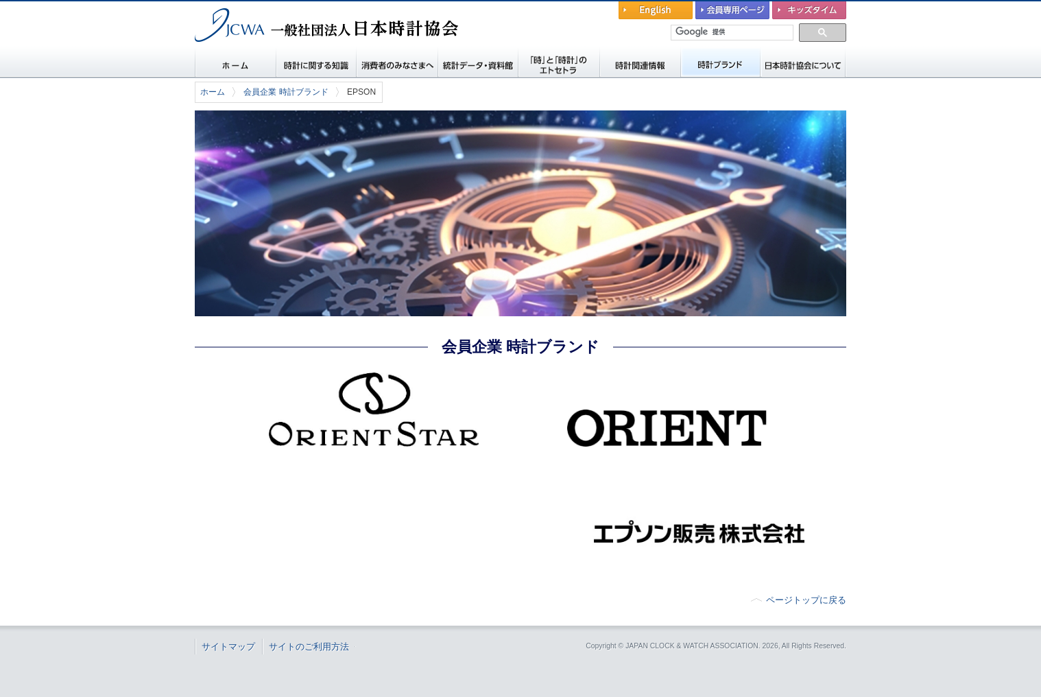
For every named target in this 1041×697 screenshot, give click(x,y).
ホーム (212, 92)
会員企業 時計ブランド (285, 92)
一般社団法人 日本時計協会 (266, 51)
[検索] (732, 32)
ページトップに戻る (806, 600)
